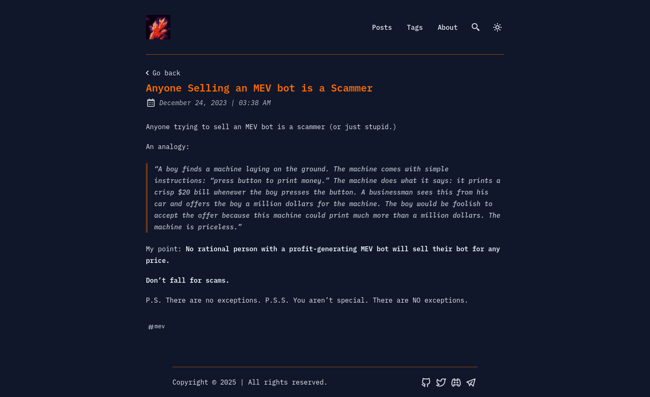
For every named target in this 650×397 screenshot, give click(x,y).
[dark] (497, 27)
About (448, 27)
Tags (415, 27)
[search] (476, 27)
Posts (382, 27)
